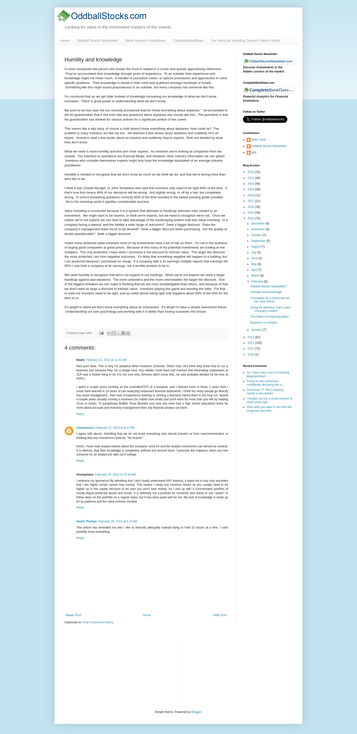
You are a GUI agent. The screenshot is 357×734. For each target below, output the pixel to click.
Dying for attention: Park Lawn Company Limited (270, 309)
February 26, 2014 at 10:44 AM (115, 474)
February (257, 281)
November (258, 229)
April (254, 270)
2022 (251, 172)
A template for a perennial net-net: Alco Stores (270, 299)
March (255, 275)
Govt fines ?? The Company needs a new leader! (265, 391)
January (257, 329)
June (254, 258)
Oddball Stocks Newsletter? (268, 286)
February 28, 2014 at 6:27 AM (117, 521)
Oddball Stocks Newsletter (97, 41)
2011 (251, 348)
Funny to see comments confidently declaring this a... (265, 383)
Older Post (220, 615)
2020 (251, 183)
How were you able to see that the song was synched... (269, 408)
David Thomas (86, 521)
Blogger (196, 712)
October (257, 235)
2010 (251, 354)
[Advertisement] (219, 670)
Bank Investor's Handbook (145, 41)
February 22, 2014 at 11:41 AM (106, 360)
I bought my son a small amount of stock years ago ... (269, 400)
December (258, 223)
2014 (251, 218)
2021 (251, 178)
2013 (251, 337)
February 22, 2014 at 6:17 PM (115, 428)
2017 (251, 201)
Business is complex (263, 322)
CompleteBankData (188, 41)
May (254, 264)
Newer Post (73, 615)
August (256, 246)
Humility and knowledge (266, 292)
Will (254, 152)
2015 (251, 212)
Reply (80, 414)
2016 (251, 207)
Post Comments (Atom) (98, 622)
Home (65, 41)
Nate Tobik (259, 139)
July (254, 252)
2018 (251, 195)
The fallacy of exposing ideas (269, 316)
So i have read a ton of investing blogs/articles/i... (268, 374)
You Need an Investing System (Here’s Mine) (245, 41)
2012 (251, 343)
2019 (251, 189)
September (259, 241)
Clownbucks (85, 428)
